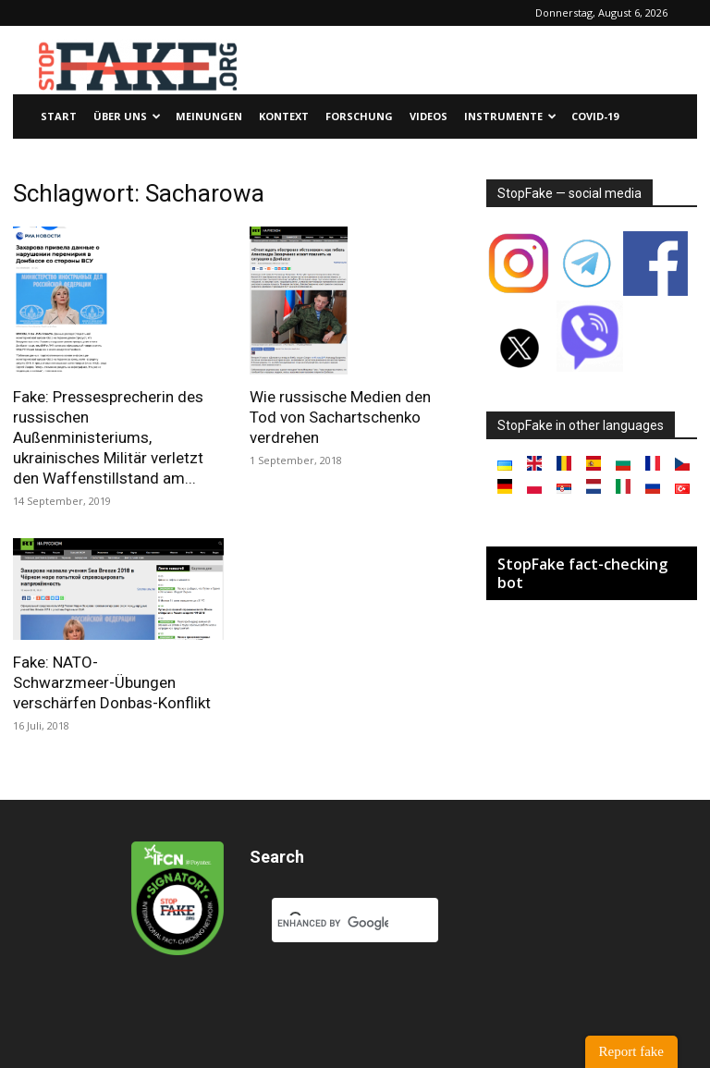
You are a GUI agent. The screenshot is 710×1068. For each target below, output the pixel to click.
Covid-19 (594, 116)
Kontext (284, 116)
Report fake (631, 1051)
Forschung (359, 116)
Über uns (127, 116)
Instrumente (510, 116)
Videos (428, 116)
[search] (332, 922)
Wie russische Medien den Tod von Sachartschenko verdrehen (340, 417)
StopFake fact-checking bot (582, 573)
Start (59, 116)
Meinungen (209, 116)
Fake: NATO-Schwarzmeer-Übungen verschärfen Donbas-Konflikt (112, 682)
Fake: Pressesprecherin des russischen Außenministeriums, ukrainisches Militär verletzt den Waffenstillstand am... (108, 437)
